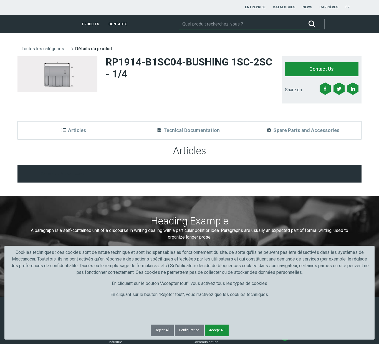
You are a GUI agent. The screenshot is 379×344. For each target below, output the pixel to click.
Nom (114, 205)
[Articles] (74, 130)
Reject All (162, 330)
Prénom (32, 205)
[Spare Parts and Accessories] (304, 130)
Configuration (189, 330)
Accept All (216, 330)
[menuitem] (255, 7)
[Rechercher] (241, 24)
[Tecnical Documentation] (189, 130)
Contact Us (321, 69)
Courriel (202, 205)
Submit (289, 215)
